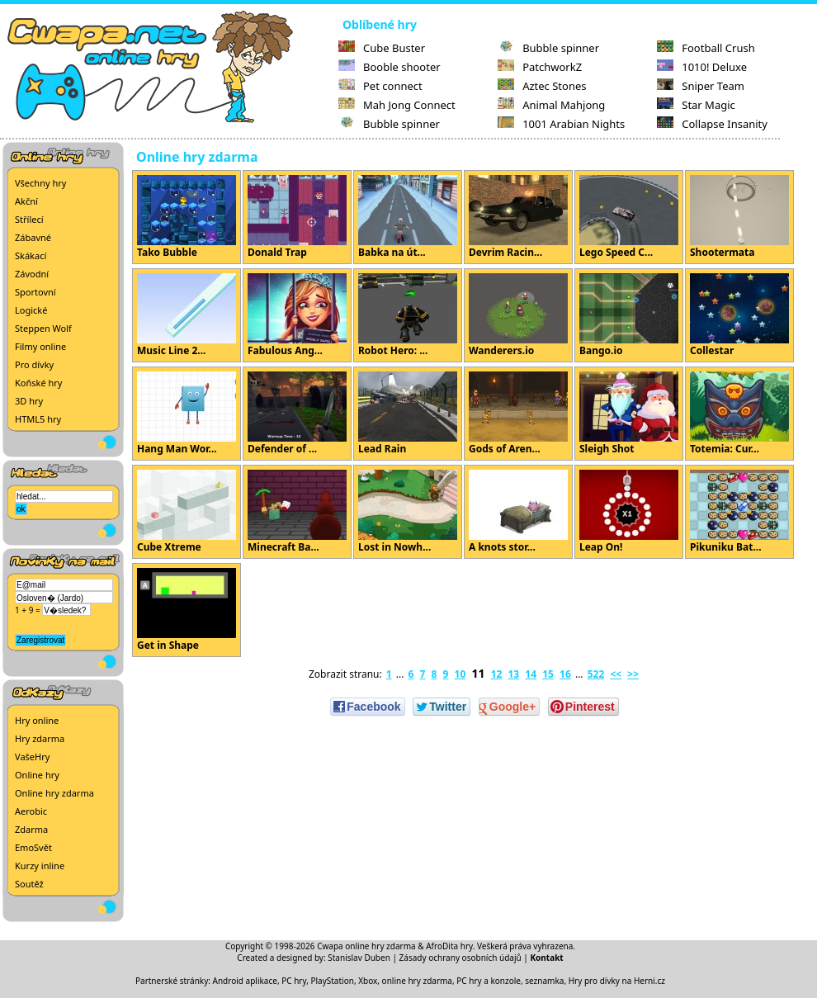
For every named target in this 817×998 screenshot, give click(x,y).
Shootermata (739, 217)
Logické (31, 310)
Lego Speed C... (628, 217)
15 (548, 674)
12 (497, 674)
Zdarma (31, 829)
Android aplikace (245, 980)
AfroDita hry (449, 946)
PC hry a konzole (488, 980)
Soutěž (29, 883)
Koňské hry (38, 382)
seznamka (544, 980)
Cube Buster (381, 47)
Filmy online (40, 346)
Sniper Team (700, 85)
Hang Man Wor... (186, 413)
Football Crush (705, 47)
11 (477, 673)
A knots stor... (518, 512)
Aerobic (31, 811)
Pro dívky (34, 364)
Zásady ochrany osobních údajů (460, 957)
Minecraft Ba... (297, 512)
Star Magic (696, 104)
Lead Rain (407, 413)
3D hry (29, 401)
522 (596, 674)
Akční (26, 201)
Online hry (37, 775)
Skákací (30, 255)
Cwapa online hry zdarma (366, 946)
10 (460, 674)
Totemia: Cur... (739, 413)
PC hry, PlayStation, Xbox (329, 980)
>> (633, 674)
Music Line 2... (186, 315)
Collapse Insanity (712, 123)
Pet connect (380, 85)
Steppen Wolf (43, 328)
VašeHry (32, 756)
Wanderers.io (518, 315)
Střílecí (29, 219)
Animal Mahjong (551, 104)
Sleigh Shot (628, 413)
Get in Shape (186, 610)
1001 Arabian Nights (561, 123)
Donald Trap (297, 217)
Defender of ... (297, 413)
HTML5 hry (38, 419)
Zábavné (33, 237)
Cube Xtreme (186, 512)
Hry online (37, 720)
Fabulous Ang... (297, 315)
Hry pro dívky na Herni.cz (617, 980)
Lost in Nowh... (407, 512)
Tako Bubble (186, 217)
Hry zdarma (39, 738)
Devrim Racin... (518, 217)
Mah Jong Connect (397, 104)
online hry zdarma (417, 980)
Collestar (739, 315)
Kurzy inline (39, 865)
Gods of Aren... (518, 413)
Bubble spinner (389, 123)
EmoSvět (33, 847)
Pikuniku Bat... (739, 512)
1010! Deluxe (702, 66)
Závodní (32, 273)
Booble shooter (389, 66)
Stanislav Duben (359, 957)
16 (565, 674)
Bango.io (628, 315)
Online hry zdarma (54, 793)
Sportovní (35, 292)
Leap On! (628, 512)
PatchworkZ (540, 66)
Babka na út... (407, 217)
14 (530, 674)
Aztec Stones (542, 85)
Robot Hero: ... (407, 315)
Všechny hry (40, 183)
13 (513, 674)
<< (615, 674)
